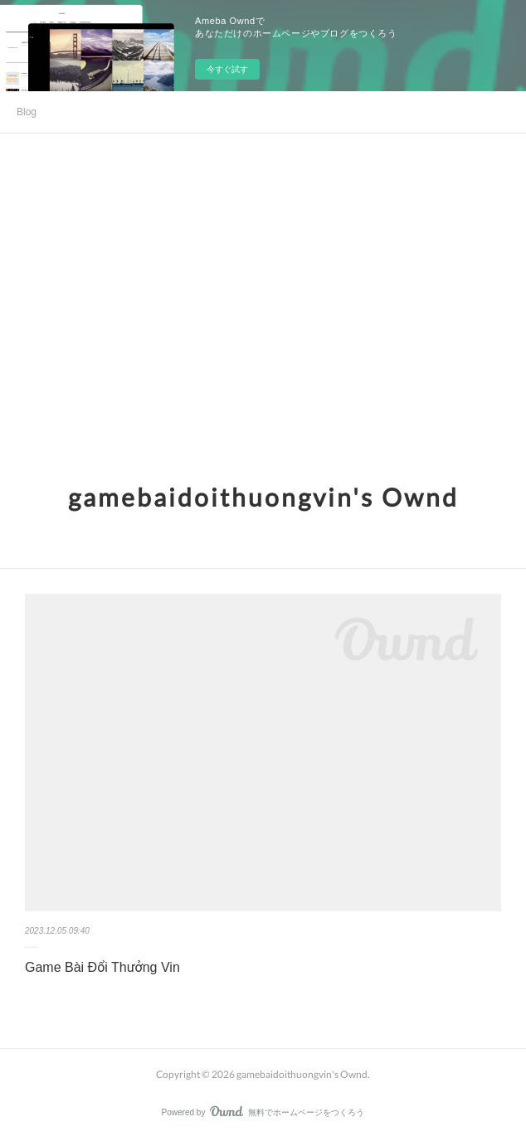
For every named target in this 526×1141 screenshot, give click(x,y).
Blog (27, 112)
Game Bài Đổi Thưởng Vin (102, 967)
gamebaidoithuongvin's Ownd (263, 497)
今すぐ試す (227, 69)
